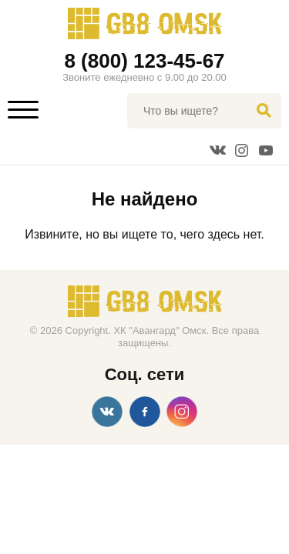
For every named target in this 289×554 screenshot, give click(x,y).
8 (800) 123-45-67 (144, 60)
